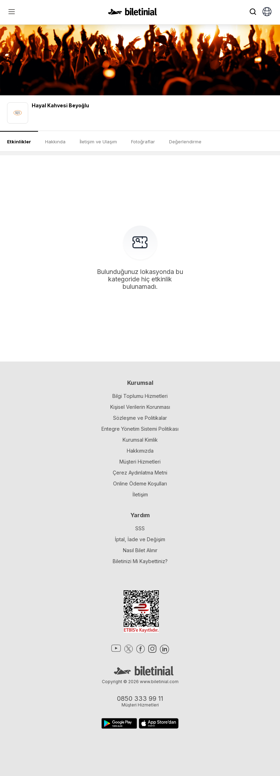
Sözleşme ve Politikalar (140, 418)
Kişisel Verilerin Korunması (140, 407)
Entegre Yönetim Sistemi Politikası (140, 429)
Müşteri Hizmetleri (140, 462)
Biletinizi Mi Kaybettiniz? (140, 561)
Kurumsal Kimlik (140, 440)
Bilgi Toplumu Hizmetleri (140, 396)
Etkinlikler (19, 141)
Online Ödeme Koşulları (140, 483)
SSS (140, 528)
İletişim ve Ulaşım (98, 141)
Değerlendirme (185, 141)
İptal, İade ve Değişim (140, 539)
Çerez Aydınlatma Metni (140, 473)
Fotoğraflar (143, 141)
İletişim (140, 494)
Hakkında (55, 141)
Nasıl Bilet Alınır (140, 550)
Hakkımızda (140, 451)
